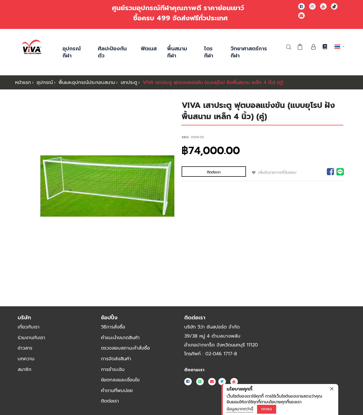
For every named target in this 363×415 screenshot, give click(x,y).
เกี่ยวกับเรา (29, 327)
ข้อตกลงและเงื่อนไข (120, 380)
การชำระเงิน (112, 369)
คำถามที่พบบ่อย (117, 390)
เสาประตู (129, 82)
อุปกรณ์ (45, 82)
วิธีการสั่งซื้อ (113, 327)
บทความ (26, 359)
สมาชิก (24, 369)
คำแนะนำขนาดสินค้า (120, 337)
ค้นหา (288, 47)
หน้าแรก (23, 82)
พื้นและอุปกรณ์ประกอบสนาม (87, 82)
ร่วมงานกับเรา (31, 337)
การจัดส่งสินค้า (116, 359)
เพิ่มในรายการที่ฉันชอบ (254, 172)
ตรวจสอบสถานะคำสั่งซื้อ (125, 348)
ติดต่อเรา (110, 401)
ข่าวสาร (25, 348)
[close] (332, 389)
